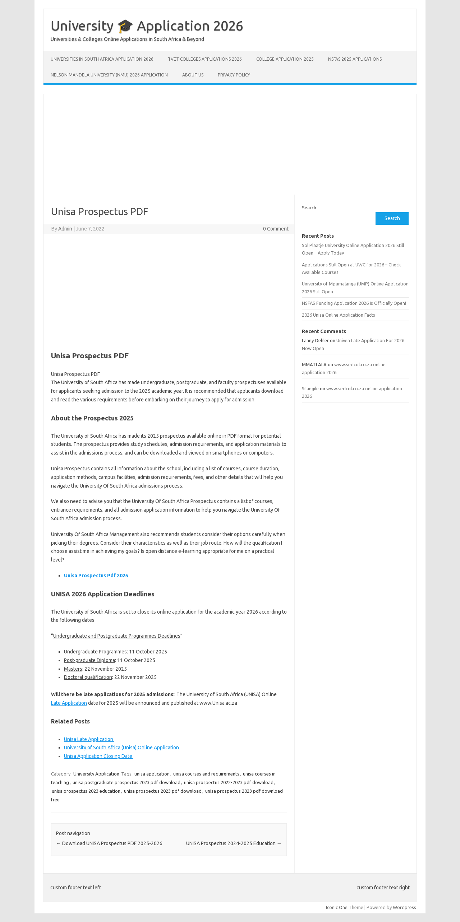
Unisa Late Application (89, 739)
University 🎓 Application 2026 (147, 25)
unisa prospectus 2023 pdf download (163, 790)
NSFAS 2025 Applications (355, 59)
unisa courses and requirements (206, 773)
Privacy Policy (234, 75)
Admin (65, 229)
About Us (192, 75)
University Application (96, 773)
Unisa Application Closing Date (98, 756)
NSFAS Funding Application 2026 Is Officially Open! (354, 303)
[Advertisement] (230, 144)
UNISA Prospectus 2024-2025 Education (234, 843)
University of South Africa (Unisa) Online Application (122, 747)
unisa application (152, 773)
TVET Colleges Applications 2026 (205, 59)
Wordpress (404, 907)
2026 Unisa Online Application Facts (338, 314)
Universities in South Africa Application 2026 (102, 59)
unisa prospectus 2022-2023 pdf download (228, 782)
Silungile (310, 388)
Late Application (69, 703)
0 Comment (276, 229)
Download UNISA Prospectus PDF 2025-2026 (109, 843)
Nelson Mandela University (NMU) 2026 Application (109, 75)
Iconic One (337, 907)
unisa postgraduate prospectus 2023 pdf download (126, 782)
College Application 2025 (285, 59)
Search (309, 207)
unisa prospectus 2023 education (86, 790)
